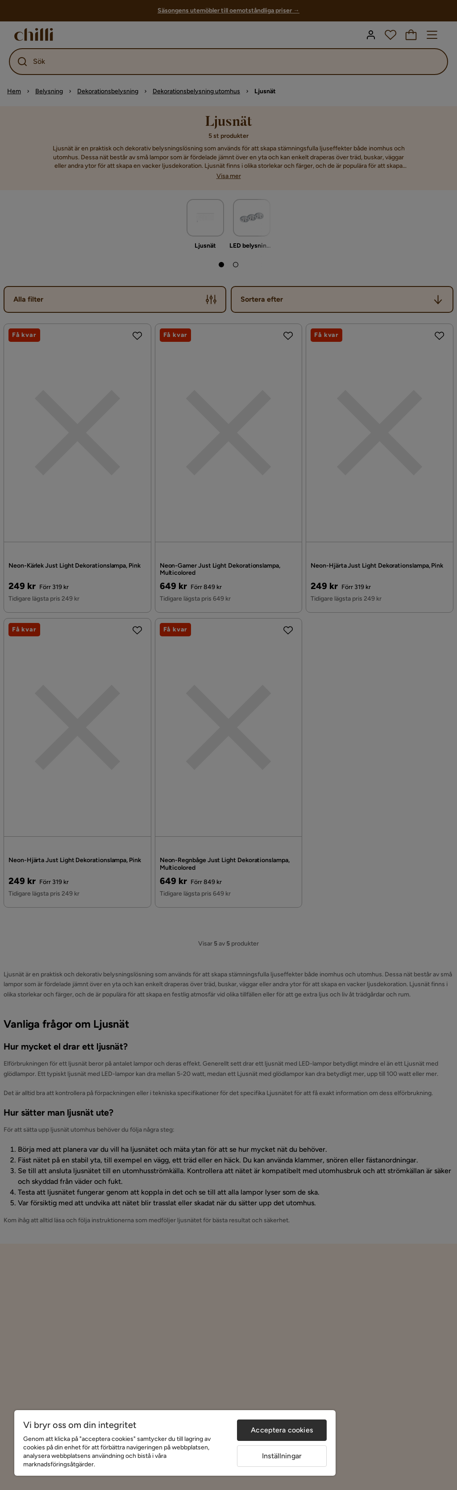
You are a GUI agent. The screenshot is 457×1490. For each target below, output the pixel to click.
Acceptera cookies (282, 1430)
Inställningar (282, 1456)
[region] (175, 1443)
